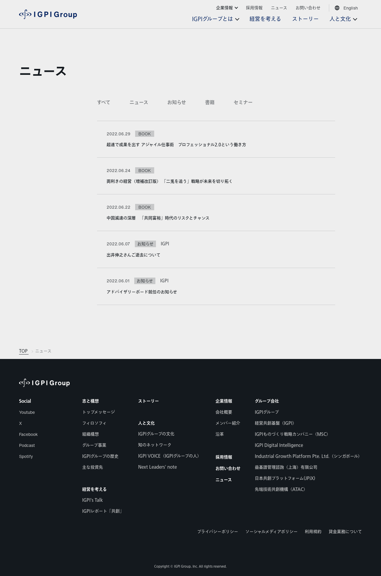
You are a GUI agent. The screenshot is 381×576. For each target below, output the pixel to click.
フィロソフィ (94, 423)
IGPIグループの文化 (156, 434)
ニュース (138, 102)
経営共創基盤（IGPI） (275, 423)
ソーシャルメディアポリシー (271, 532)
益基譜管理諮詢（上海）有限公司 (286, 467)
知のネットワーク (154, 445)
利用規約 (313, 532)
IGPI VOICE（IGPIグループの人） (169, 456)
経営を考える (94, 489)
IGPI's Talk (92, 500)
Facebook (28, 434)
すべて (103, 102)
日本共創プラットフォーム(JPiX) (285, 478)
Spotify (26, 456)
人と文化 (146, 423)
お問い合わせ (228, 468)
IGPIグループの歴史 (100, 456)
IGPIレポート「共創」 (103, 511)
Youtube (27, 412)
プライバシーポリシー (217, 532)
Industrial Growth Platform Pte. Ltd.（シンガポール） (308, 456)
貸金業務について (345, 532)
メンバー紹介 (228, 423)
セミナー (243, 102)
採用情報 (224, 457)
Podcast (27, 445)
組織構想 (90, 434)
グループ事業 (94, 445)
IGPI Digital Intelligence (279, 445)
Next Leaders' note (157, 467)
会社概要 (224, 412)
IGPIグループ (267, 412)
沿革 (220, 434)
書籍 (210, 102)
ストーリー (148, 401)
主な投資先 (92, 467)
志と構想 (90, 401)
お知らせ (176, 102)
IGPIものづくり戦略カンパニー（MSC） (292, 434)
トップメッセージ (98, 412)
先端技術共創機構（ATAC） (281, 489)
